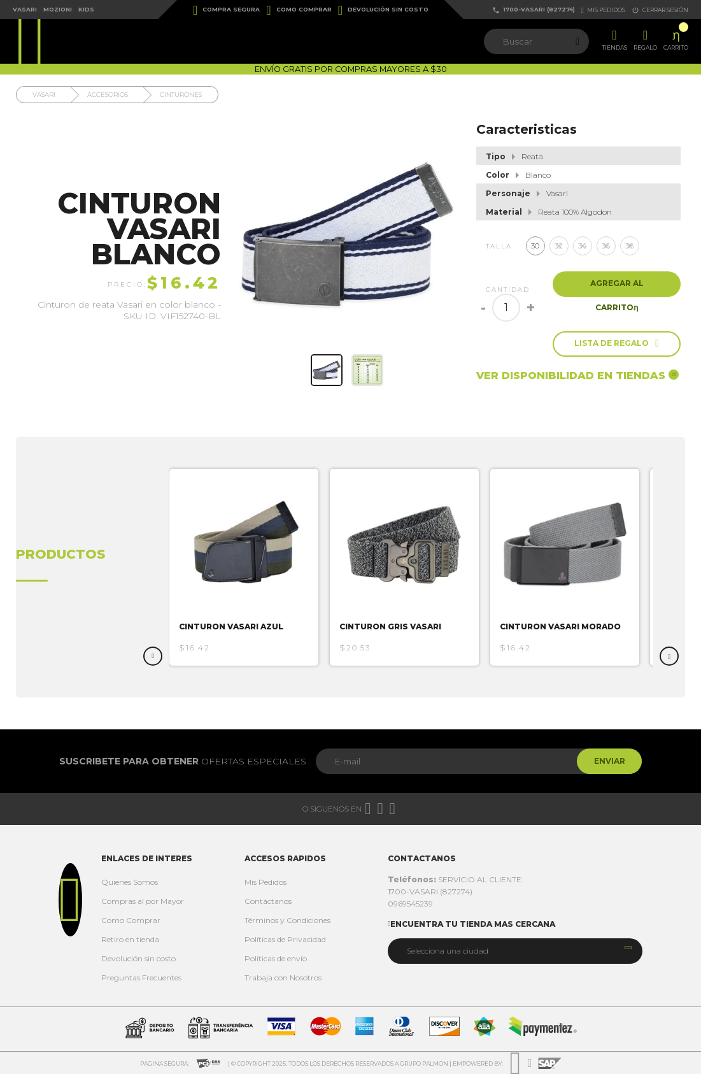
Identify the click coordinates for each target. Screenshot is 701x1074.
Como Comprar (298, 10)
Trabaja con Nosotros (283, 977)
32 (559, 245)
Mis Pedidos (265, 882)
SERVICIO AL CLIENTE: (455, 879)
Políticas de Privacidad (285, 939)
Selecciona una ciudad (447, 951)
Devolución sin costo (383, 10)
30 (535, 245)
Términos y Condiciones (287, 920)
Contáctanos (268, 901)
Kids (86, 9)
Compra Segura (226, 10)
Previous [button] (152, 656)
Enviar (607, 761)
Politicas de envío (275, 958)
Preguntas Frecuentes (141, 977)
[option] (249, 567)
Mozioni (57, 9)
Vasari (25, 9)
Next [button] (669, 656)
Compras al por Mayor (142, 901)
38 (629, 245)
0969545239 (410, 903)
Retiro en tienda (130, 939)
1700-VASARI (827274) (533, 10)
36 (606, 245)
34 (582, 245)
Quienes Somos (129, 882)
